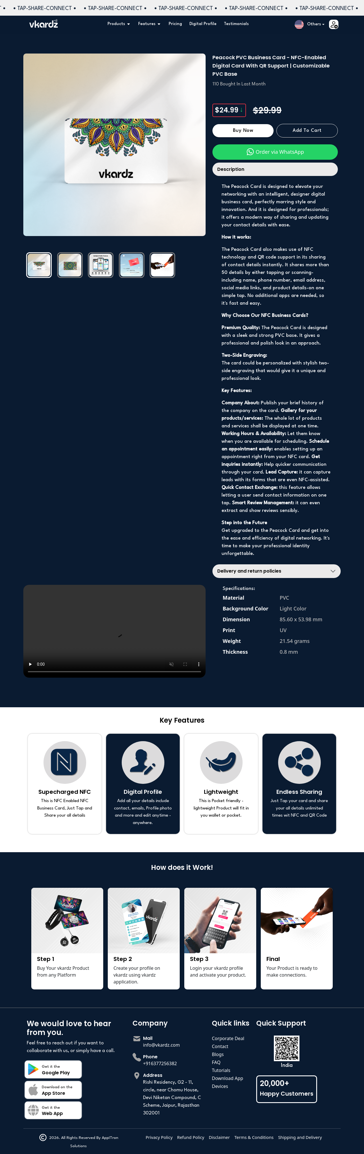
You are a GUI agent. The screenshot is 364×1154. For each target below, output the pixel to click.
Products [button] (119, 24)
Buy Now (243, 130)
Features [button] (149, 24)
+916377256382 (160, 1063)
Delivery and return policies (249, 571)
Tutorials (221, 1070)
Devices (220, 1086)
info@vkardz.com (161, 1045)
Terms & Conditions (254, 1137)
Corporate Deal (228, 1038)
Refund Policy (190, 1137)
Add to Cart (307, 130)
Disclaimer (219, 1137)
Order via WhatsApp (275, 151)
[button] (309, 24)
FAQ (216, 1062)
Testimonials (236, 24)
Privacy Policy (159, 1137)
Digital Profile (202, 24)
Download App (227, 1078)
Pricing (175, 24)
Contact (220, 1046)
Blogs (218, 1054)
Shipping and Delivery (300, 1137)
